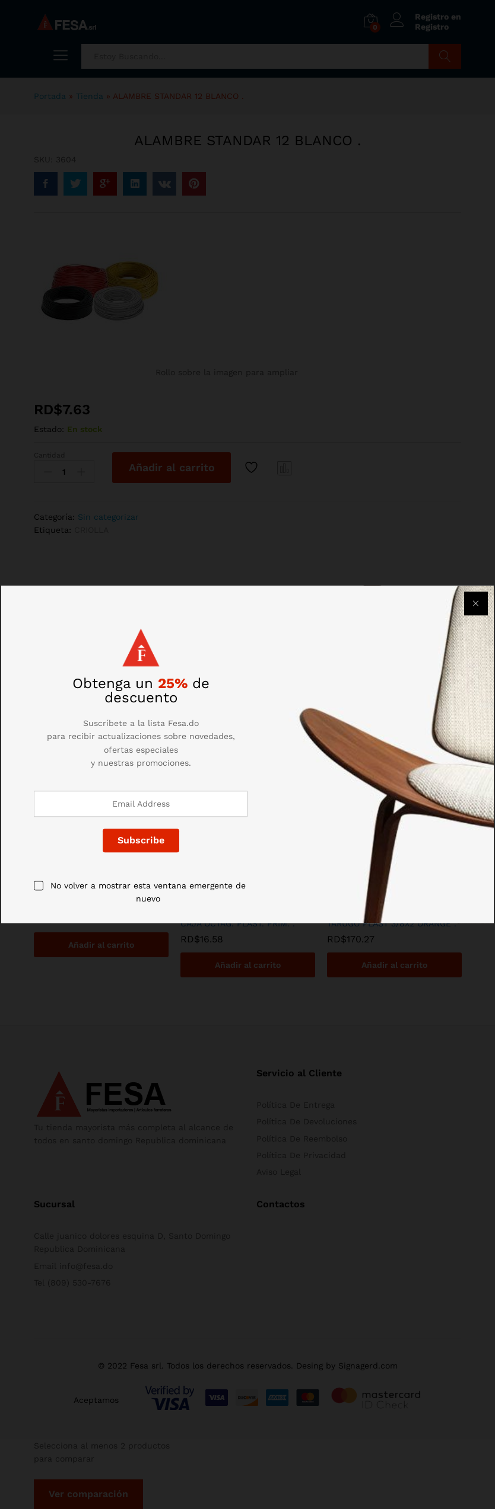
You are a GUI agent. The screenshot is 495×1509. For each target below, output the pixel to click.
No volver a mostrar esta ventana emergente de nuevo (148, 892)
